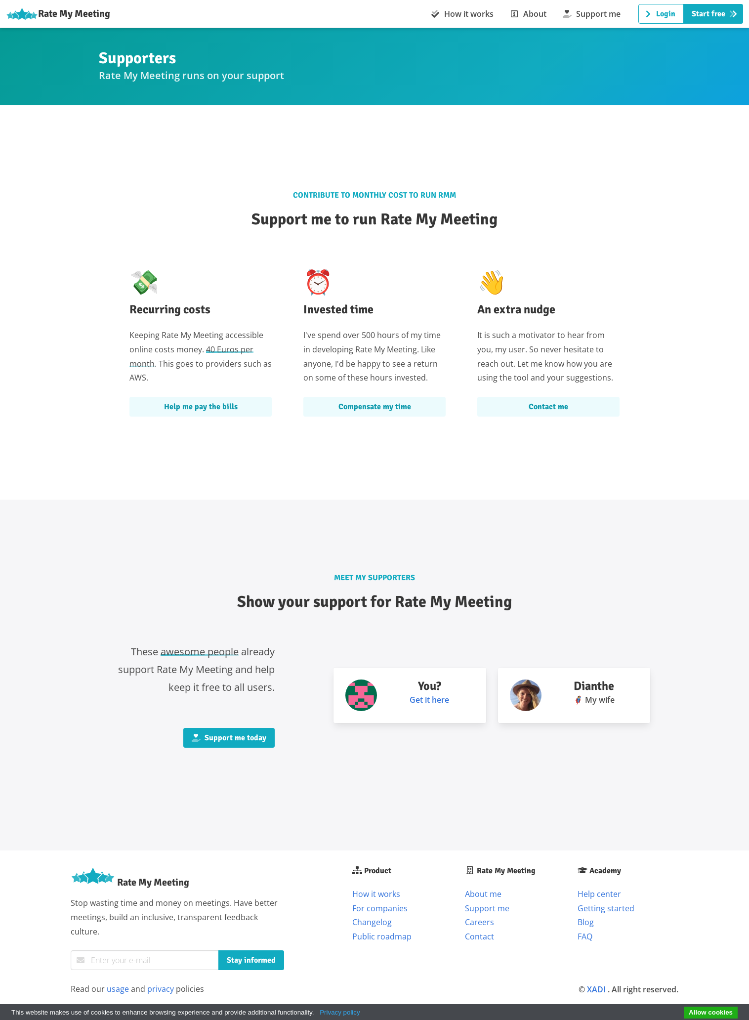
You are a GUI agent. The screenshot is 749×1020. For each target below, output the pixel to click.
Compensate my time (374, 407)
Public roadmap (382, 936)
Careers (479, 922)
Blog (586, 922)
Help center (599, 894)
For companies (380, 908)
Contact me (548, 407)
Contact (479, 936)
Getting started (606, 908)
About (527, 13)
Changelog (372, 922)
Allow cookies (711, 1012)
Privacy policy (340, 1012)
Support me (591, 13)
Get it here (429, 699)
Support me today (229, 738)
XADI (596, 989)
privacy (160, 988)
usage (118, 988)
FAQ (585, 936)
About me (483, 894)
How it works (462, 13)
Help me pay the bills (201, 407)
